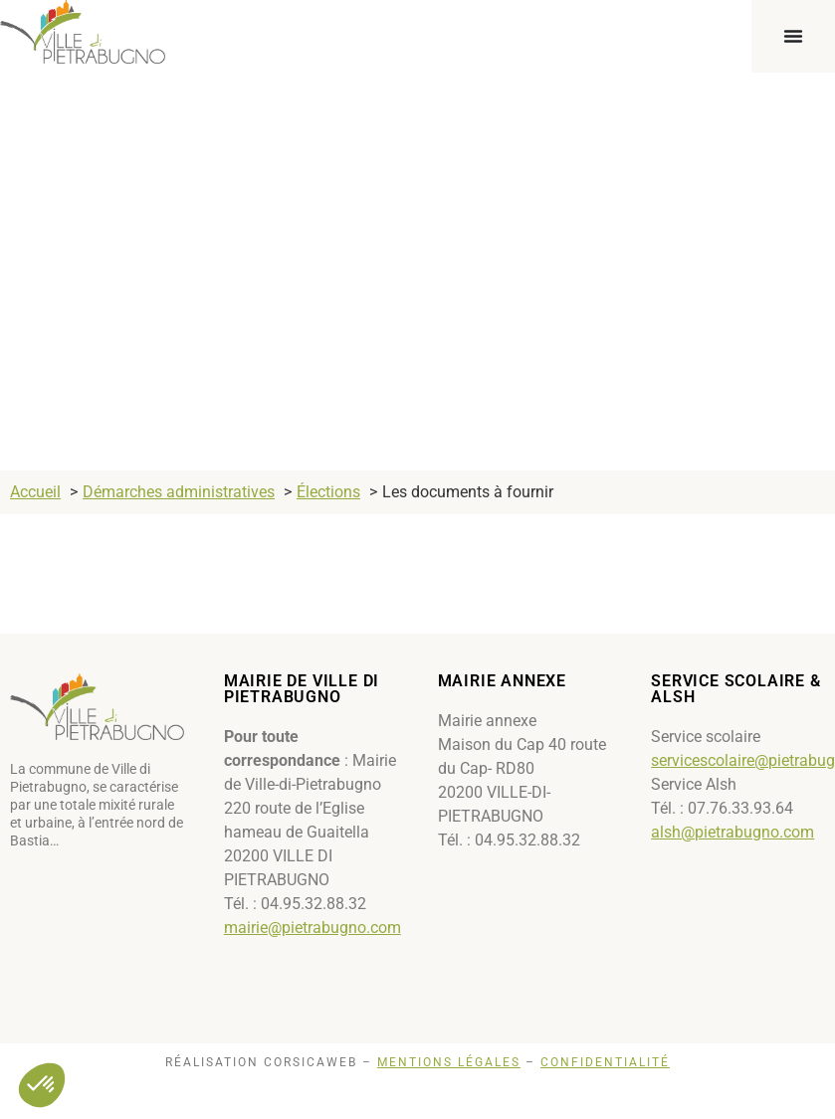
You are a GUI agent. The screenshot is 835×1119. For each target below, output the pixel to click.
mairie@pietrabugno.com (312, 927)
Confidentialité (605, 1062)
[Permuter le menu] (793, 36)
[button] (42, 1085)
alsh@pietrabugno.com (732, 832)
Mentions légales (449, 1062)
